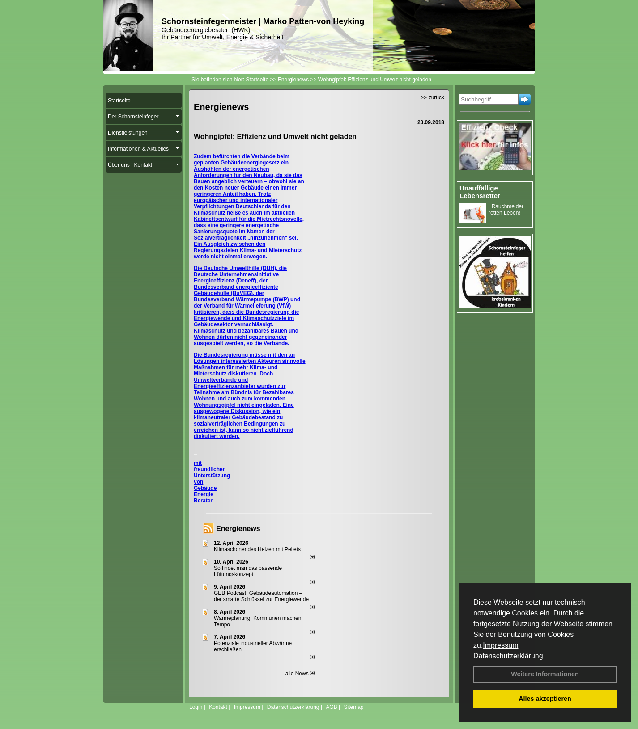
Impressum (500, 645)
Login (195, 707)
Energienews (238, 528)
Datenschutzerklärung (508, 656)
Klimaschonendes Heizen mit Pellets (257, 549)
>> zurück (432, 97)
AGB (331, 707)
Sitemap (353, 707)
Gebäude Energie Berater (205, 494)
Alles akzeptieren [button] (545, 698)
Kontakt (218, 707)
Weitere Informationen (545, 674)
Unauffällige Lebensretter (479, 191)
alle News (300, 673)
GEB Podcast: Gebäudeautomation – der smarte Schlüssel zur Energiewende (262, 596)
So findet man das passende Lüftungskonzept (248, 571)
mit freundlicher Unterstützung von (212, 472)
